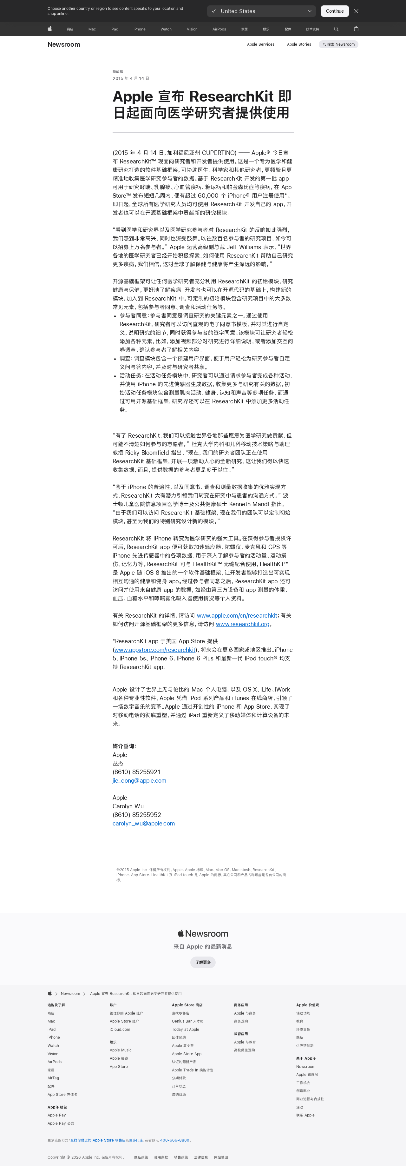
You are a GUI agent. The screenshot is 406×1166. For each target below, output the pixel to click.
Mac (51, 1021)
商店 (51, 1013)
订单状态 (179, 1086)
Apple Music (121, 1050)
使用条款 (161, 1157)
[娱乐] (266, 29)
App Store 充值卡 (62, 1094)
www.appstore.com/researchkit (155, 650)
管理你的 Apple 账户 (126, 1013)
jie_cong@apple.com (140, 781)
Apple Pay (57, 1115)
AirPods (55, 1062)
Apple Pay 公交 (61, 1123)
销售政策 (181, 1157)
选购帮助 (179, 1094)
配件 (51, 1086)
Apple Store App (186, 1054)
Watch (53, 1046)
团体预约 (179, 1037)
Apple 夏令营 (183, 1046)
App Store (119, 1067)
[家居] (244, 29)
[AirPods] (219, 29)
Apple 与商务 (245, 1013)
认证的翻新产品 (184, 1062)
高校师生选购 (244, 1050)
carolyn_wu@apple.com (144, 823)
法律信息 (201, 1157)
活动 (299, 1107)
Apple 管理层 (307, 1075)
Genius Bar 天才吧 (188, 1021)
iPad (52, 1029)
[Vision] (192, 29)
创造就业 (303, 1091)
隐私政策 (141, 1157)
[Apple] (50, 29)
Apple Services (260, 44)
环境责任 (303, 1029)
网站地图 (221, 1157)
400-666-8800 (174, 1140)
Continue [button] (335, 11)
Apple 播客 (119, 1058)
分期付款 (179, 1078)
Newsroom (64, 44)
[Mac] (92, 29)
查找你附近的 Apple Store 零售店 (98, 1140)
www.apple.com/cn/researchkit (237, 616)
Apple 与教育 (245, 1042)
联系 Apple (305, 1115)
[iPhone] (139, 29)
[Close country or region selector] (356, 11)
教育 (299, 1021)
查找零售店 (180, 1013)
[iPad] (114, 29)
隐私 (299, 1037)
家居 (51, 1070)
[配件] (288, 29)
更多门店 (136, 1140)
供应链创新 (305, 1046)
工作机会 (303, 1083)
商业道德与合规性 (310, 1099)
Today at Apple (185, 1029)
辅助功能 (303, 1013)
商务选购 (241, 1021)
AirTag (53, 1078)
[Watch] (166, 29)
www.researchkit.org (242, 624)
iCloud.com (120, 1029)
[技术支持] (313, 29)
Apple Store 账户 (124, 1021)
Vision (53, 1054)
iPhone (54, 1037)
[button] (261, 11)
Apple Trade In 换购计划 (192, 1070)
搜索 (341, 44)
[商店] (70, 29)
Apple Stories (299, 44)
